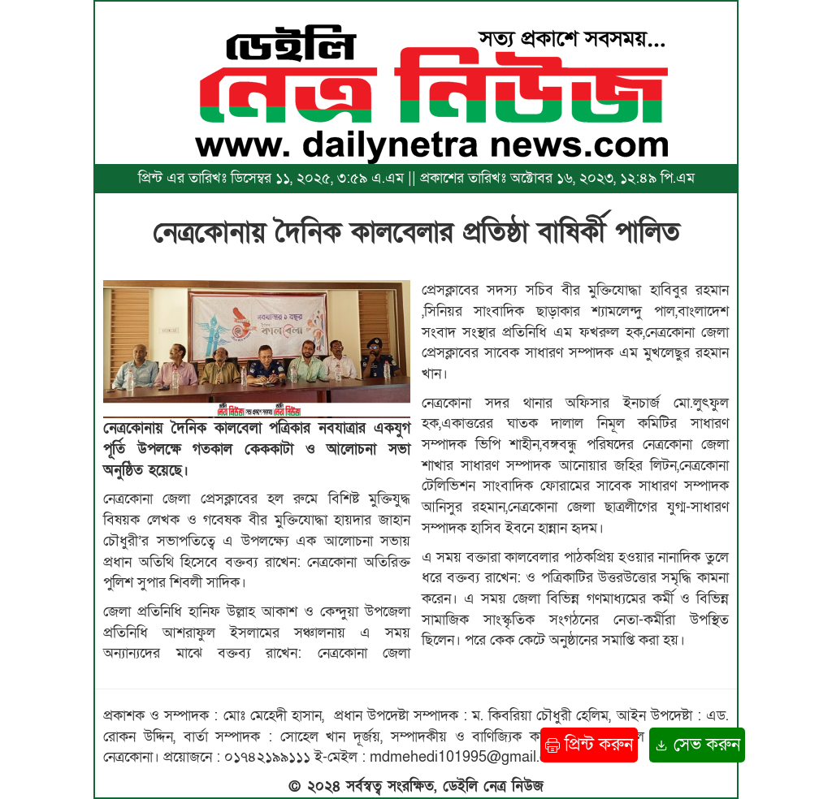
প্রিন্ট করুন (589, 745)
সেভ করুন (697, 745)
